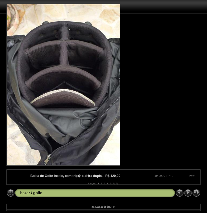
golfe (37, 193)
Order (191, 176)
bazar (25, 193)
